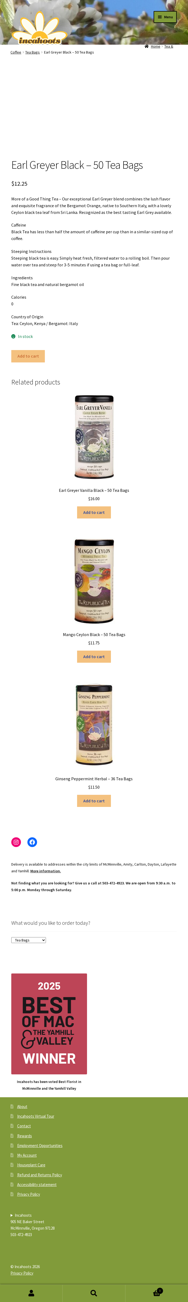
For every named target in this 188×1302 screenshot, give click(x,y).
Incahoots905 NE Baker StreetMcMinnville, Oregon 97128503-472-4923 (32, 1225)
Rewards (24, 1135)
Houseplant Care (31, 1164)
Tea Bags (32, 52)
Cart (144, 1289)
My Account (27, 1155)
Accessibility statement (37, 1184)
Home (155, 46)
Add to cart (28, 356)
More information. (45, 871)
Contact (24, 1125)
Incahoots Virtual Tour (35, 1116)
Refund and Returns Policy (39, 1174)
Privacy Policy (28, 1194)
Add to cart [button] (94, 512)
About (22, 1106)
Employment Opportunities (40, 1145)
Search (94, 1293)
